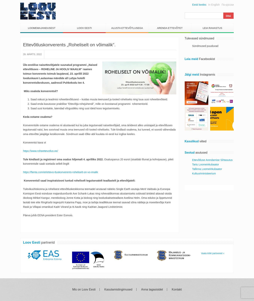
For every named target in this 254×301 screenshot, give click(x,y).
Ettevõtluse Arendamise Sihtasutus (212, 159)
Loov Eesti (84, 28)
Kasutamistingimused (118, 289)
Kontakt (177, 289)
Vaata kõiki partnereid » (212, 253)
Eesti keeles (199, 4)
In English (214, 4)
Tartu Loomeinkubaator (205, 164)
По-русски (228, 4)
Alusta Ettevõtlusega (127, 28)
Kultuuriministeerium (204, 173)
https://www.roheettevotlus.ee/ (40, 150)
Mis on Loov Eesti (84, 289)
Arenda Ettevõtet (170, 28)
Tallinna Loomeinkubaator (207, 168)
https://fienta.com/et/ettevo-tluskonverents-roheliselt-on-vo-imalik (60, 172)
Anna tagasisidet (152, 289)
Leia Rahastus (212, 28)
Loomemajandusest (41, 28)
